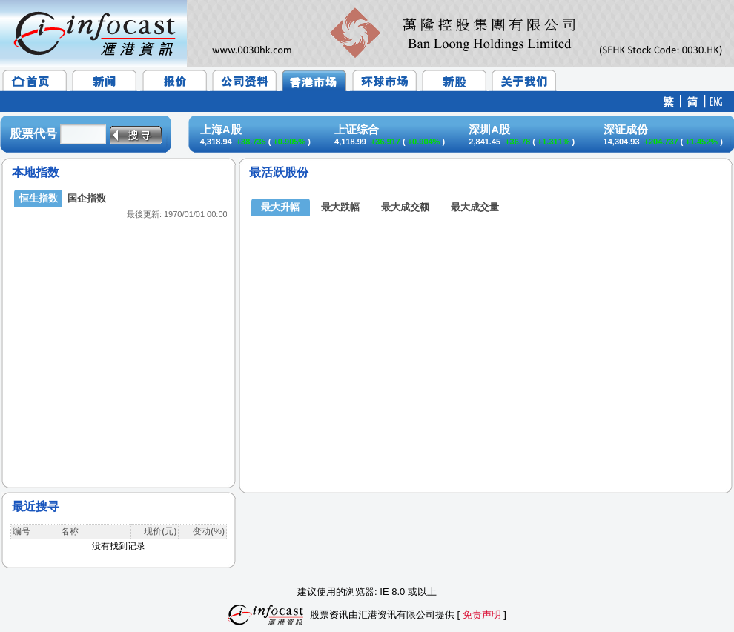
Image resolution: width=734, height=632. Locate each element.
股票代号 (33, 133)
